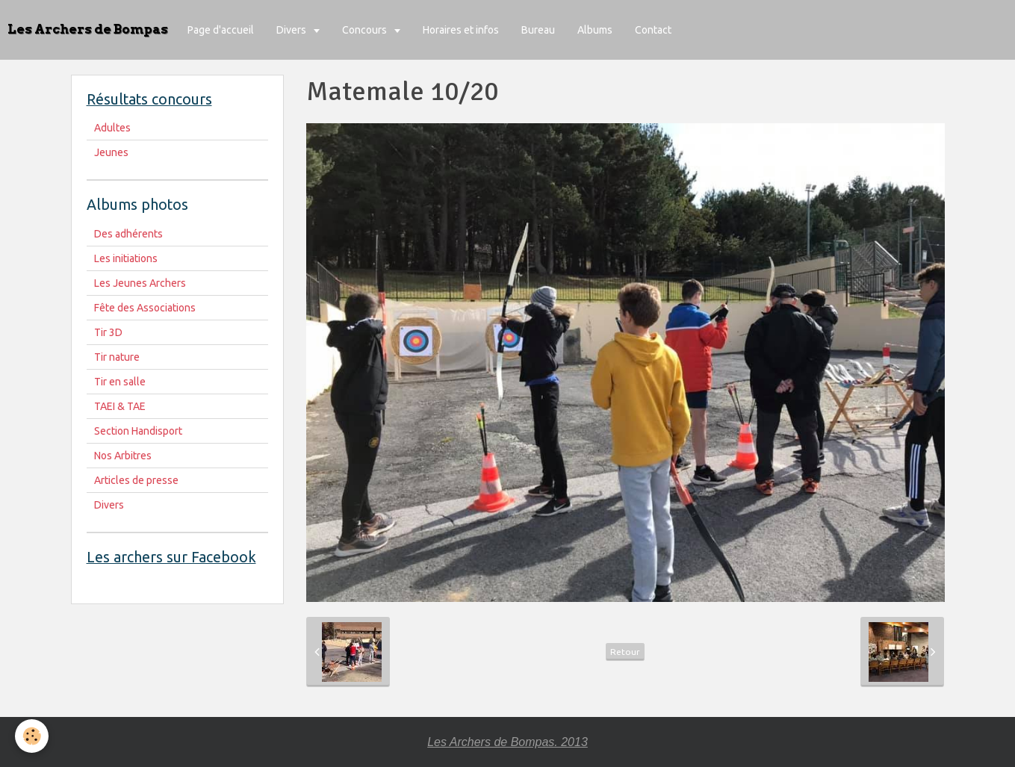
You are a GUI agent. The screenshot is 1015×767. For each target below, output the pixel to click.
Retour (625, 651)
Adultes (112, 128)
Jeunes (111, 152)
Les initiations (126, 258)
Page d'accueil (220, 30)
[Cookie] (32, 736)
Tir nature (117, 357)
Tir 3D (108, 332)
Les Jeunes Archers (140, 283)
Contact (653, 30)
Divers (292, 30)
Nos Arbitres (123, 456)
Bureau (538, 30)
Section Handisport (138, 431)
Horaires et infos (461, 30)
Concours (365, 30)
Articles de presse (136, 480)
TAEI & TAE (120, 406)
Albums (594, 30)
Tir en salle (120, 382)
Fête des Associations (145, 308)
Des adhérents (128, 234)
